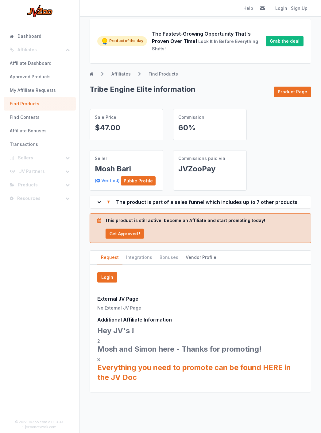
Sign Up (299, 8)
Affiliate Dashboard (31, 63)
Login (281, 8)
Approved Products (30, 76)
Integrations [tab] (139, 257)
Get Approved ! (124, 233)
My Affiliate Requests (33, 90)
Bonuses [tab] (169, 257)
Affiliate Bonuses (28, 130)
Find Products (24, 103)
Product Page (292, 91)
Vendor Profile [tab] (201, 257)
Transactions (24, 144)
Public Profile (138, 180)
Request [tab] (110, 257)
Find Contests (25, 117)
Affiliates (121, 73)
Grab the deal (285, 41)
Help (248, 8)
